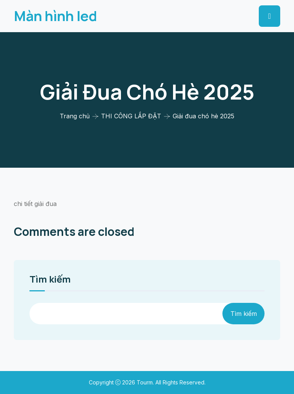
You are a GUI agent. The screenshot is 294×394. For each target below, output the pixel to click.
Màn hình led (55, 16)
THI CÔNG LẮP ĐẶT (131, 116)
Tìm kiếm (50, 280)
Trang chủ (75, 116)
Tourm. (146, 382)
